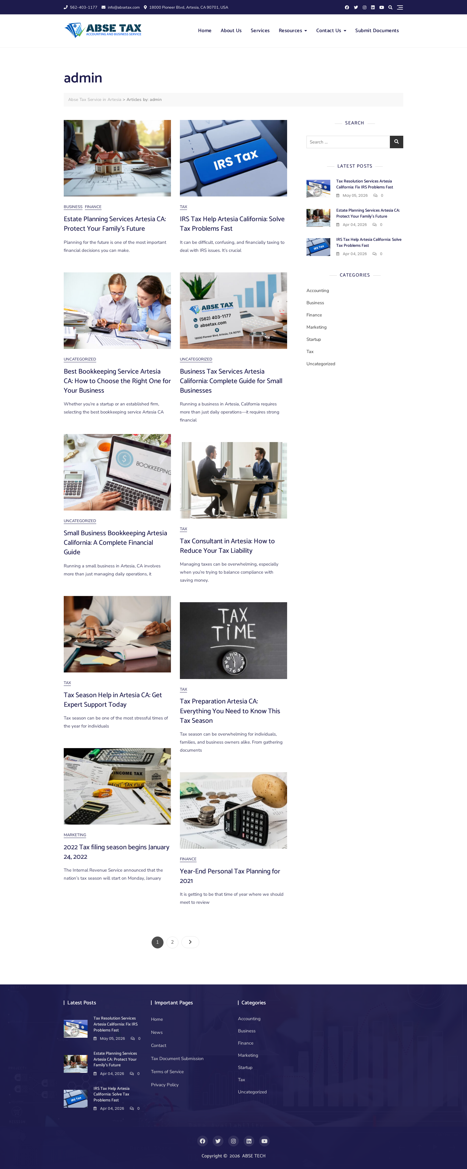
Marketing (75, 835)
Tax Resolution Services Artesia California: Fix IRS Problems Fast (364, 184)
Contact (158, 1045)
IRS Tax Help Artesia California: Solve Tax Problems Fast (232, 224)
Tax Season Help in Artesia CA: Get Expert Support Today (113, 700)
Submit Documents (377, 30)
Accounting (317, 291)
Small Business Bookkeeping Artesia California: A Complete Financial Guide (115, 543)
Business (73, 207)
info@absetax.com (121, 7)
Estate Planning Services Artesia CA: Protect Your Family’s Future (115, 224)
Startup (313, 339)
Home (205, 30)
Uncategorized (80, 359)
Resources (290, 30)
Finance (93, 207)
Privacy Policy (165, 1085)
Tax (183, 207)
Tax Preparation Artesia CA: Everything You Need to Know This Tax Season (230, 711)
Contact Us (328, 30)
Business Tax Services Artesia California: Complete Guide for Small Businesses (231, 381)
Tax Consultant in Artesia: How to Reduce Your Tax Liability (227, 546)
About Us (231, 30)
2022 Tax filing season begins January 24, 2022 (116, 852)
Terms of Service (167, 1072)
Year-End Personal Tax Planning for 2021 (230, 876)
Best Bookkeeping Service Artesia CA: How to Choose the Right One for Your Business (117, 381)
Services (260, 30)
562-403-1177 (80, 7)
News (157, 1032)
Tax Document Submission (177, 1059)
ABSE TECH (254, 1156)
